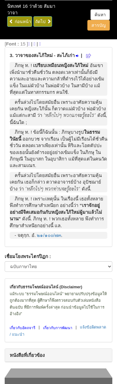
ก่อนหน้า (20, 21)
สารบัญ (98, 25)
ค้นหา (100, 14)
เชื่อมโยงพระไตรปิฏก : (28, 256)
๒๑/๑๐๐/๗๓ (49, 235)
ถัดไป (43, 21)
